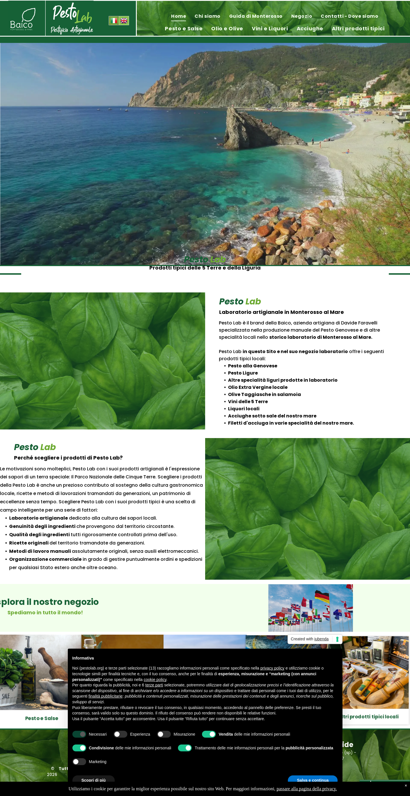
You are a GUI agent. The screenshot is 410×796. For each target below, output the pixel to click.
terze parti (154, 685)
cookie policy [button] (155, 679)
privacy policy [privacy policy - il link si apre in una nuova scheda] (272, 668)
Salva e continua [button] (312, 780)
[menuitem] (178, 16)
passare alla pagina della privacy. (307, 788)
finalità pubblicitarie (105, 696)
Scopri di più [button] (94, 780)
